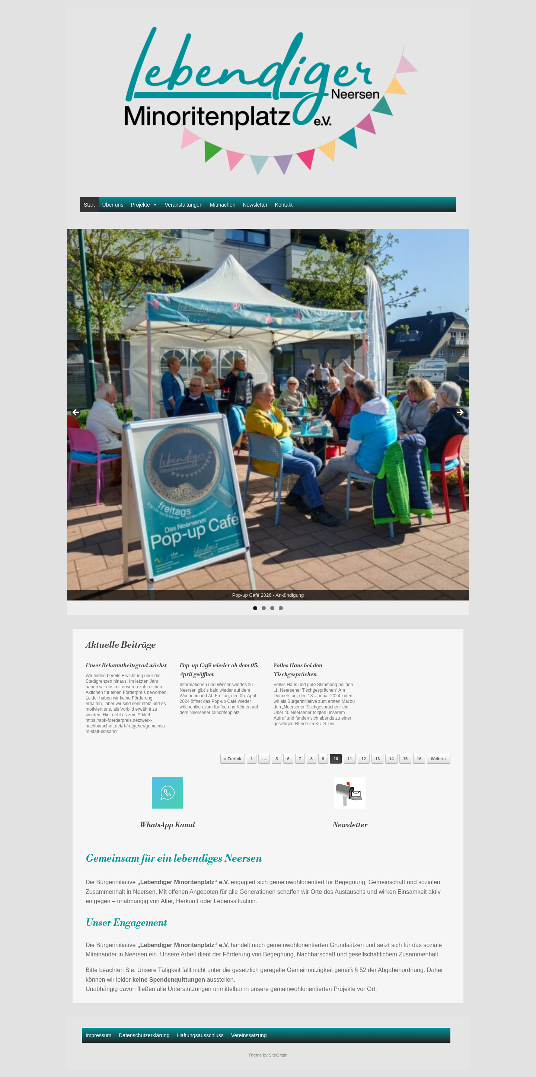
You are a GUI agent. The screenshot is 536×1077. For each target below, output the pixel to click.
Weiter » (439, 758)
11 (350, 758)
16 (419, 758)
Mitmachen (222, 205)
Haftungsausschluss (200, 1035)
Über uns (113, 205)
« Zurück (232, 758)
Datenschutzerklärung (144, 1035)
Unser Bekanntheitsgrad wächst (126, 665)
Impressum (98, 1035)
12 (363, 758)
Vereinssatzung (249, 1035)
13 (377, 758)
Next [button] (459, 412)
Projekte (144, 204)
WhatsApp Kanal (167, 825)
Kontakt (284, 205)
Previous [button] (76, 412)
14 (391, 758)
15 (405, 758)
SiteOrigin (278, 1055)
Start (89, 205)
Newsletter (255, 205)
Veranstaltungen (183, 205)
